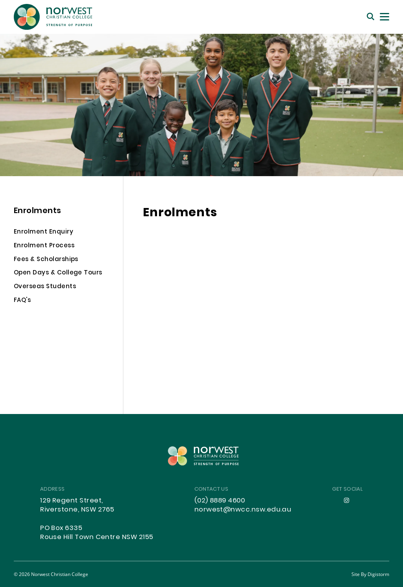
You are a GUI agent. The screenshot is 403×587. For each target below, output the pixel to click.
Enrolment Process (44, 246)
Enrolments (37, 211)
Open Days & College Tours (58, 274)
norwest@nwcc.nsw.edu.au (243, 509)
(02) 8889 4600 (219, 500)
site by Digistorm (370, 574)
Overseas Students (45, 287)
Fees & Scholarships (46, 260)
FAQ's (22, 301)
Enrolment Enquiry (43, 233)
